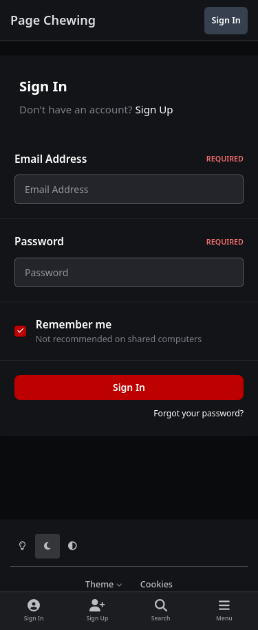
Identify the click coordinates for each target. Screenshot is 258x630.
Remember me (74, 332)
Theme (104, 584)
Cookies (156, 584)
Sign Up (154, 109)
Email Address (129, 159)
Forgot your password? (198, 421)
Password (129, 245)
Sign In (129, 395)
